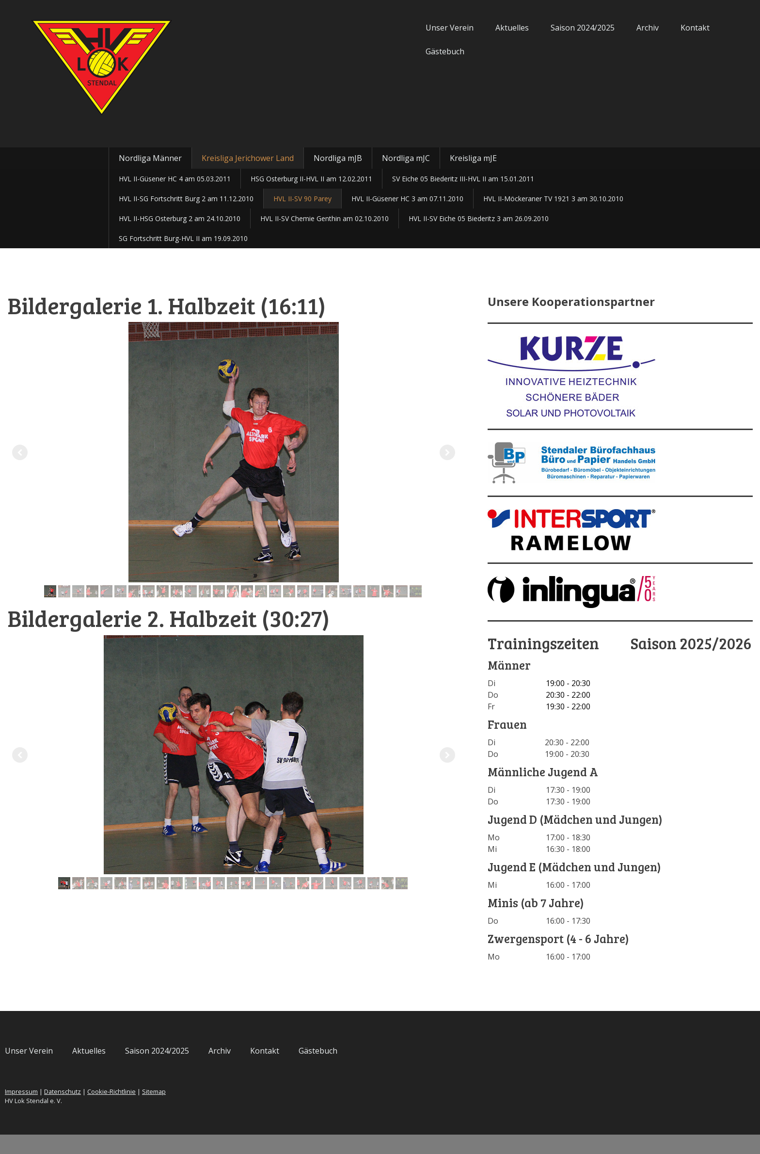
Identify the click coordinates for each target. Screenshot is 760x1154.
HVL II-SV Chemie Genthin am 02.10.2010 (324, 218)
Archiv (539, 27)
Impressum (129, 1110)
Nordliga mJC (406, 158)
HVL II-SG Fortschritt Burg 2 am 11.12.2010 (186, 198)
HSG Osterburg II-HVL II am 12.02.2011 (311, 178)
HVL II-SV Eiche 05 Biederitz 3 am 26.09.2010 (479, 218)
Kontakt (586, 27)
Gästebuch (336, 51)
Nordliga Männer (150, 158)
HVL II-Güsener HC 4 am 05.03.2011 (175, 178)
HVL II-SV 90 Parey (302, 198)
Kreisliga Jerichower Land (248, 158)
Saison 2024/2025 (474, 27)
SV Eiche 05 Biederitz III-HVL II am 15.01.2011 (463, 178)
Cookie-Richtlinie (220, 1110)
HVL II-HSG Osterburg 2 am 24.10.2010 (179, 218)
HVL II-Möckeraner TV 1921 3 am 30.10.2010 (553, 198)
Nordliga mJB (338, 158)
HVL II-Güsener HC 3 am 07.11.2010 (407, 198)
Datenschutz (171, 1110)
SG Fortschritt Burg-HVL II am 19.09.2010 (183, 238)
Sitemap (262, 1110)
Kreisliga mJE (473, 158)
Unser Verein (341, 27)
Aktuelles (403, 27)
